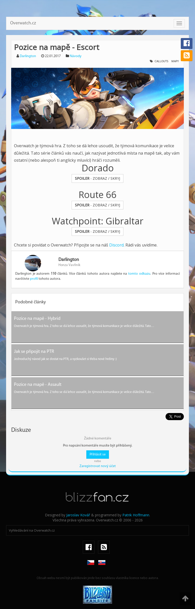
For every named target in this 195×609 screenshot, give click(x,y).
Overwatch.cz (23, 23)
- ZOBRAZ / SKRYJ (97, 178)
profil (34, 279)
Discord (116, 245)
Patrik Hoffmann (135, 515)
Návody (76, 56)
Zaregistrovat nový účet (97, 466)
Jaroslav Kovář (78, 515)
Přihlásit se (98, 454)
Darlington (28, 56)
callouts (161, 61)
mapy (175, 61)
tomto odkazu (139, 274)
